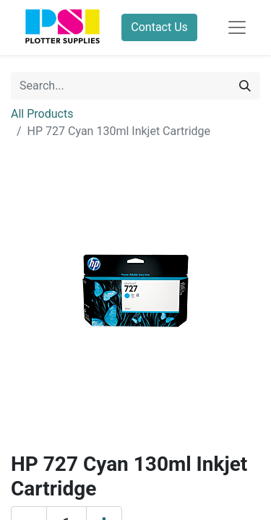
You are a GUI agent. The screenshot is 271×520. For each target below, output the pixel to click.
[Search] (245, 86)
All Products (42, 114)
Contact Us (159, 27)
